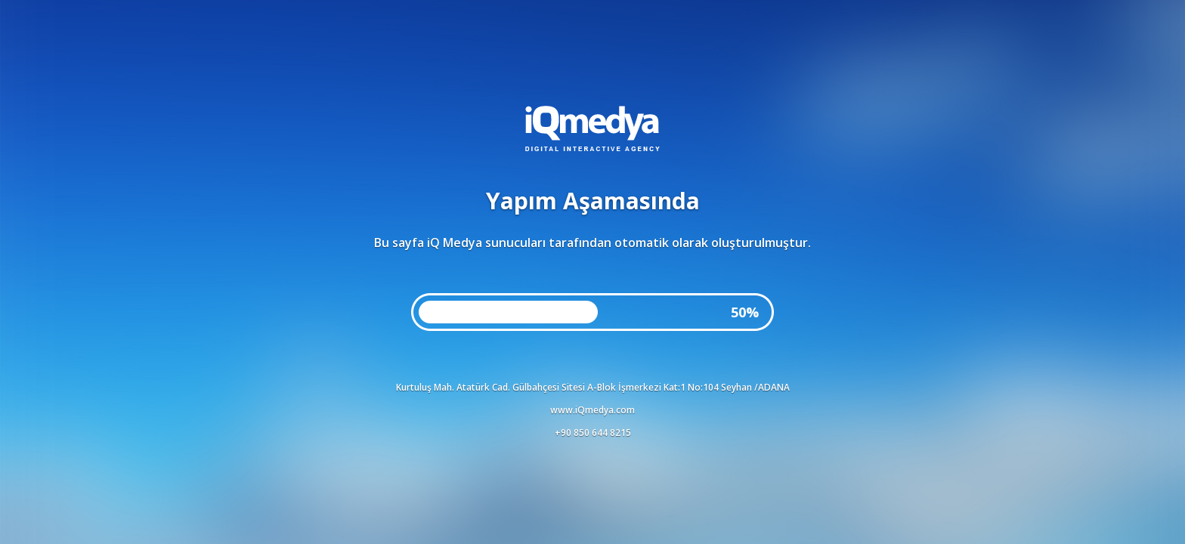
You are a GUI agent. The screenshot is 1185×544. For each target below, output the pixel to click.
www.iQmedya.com (592, 409)
